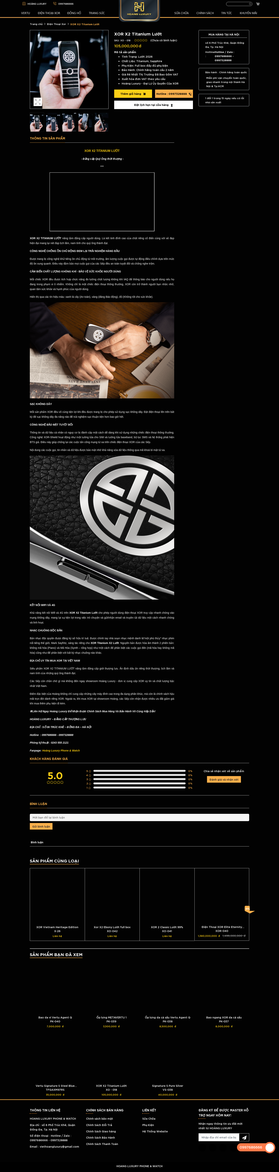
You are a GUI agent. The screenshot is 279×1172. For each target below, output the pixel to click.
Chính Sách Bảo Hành (100, 1137)
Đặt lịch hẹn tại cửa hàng (153, 105)
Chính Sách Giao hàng (101, 1131)
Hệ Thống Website (155, 1131)
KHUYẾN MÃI (248, 13)
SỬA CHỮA (181, 13)
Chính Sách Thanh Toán (102, 1144)
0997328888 (174, 94)
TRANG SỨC (97, 13)
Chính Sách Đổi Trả (99, 1125)
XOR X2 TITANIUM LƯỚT (101, 150)
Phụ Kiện (148, 1125)
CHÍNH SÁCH (205, 13)
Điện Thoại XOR (49, 13)
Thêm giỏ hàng (133, 94)
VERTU (25, 13)
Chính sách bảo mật (99, 1118)
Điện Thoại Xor (56, 24)
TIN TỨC (226, 13)
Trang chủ (36, 24)
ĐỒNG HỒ (74, 13)
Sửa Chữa (148, 1118)
